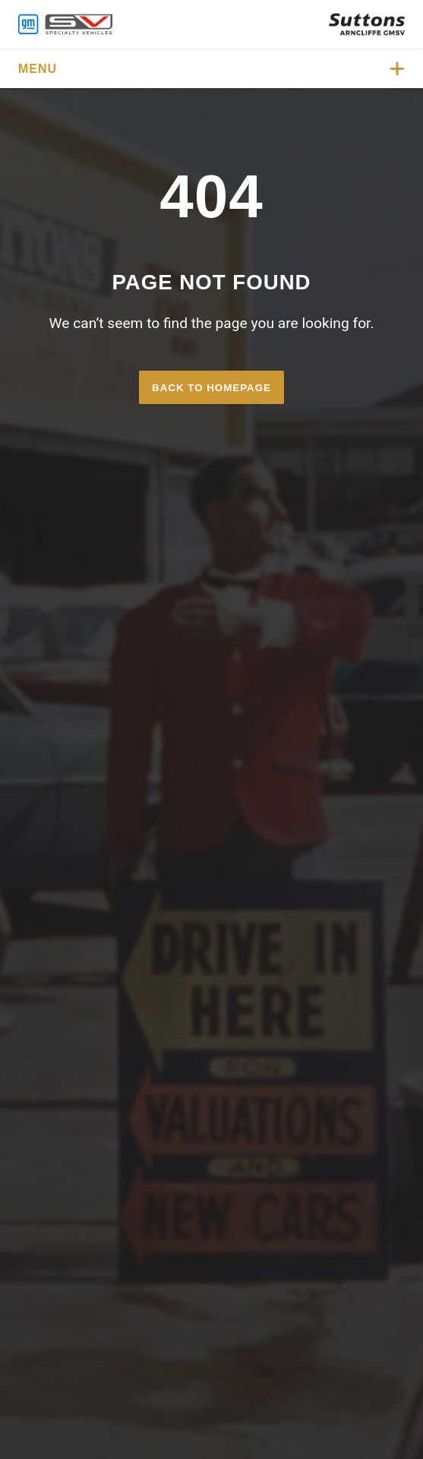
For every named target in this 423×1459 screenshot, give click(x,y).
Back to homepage (211, 387)
